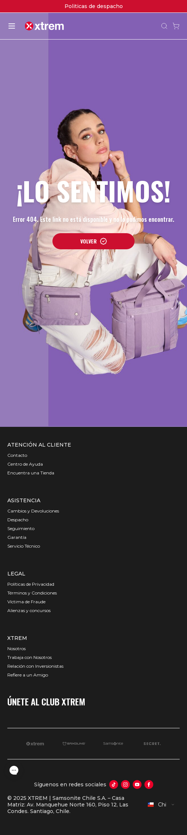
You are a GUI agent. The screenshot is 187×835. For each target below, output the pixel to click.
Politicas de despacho (94, 6)
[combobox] (161, 804)
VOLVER (93, 241)
